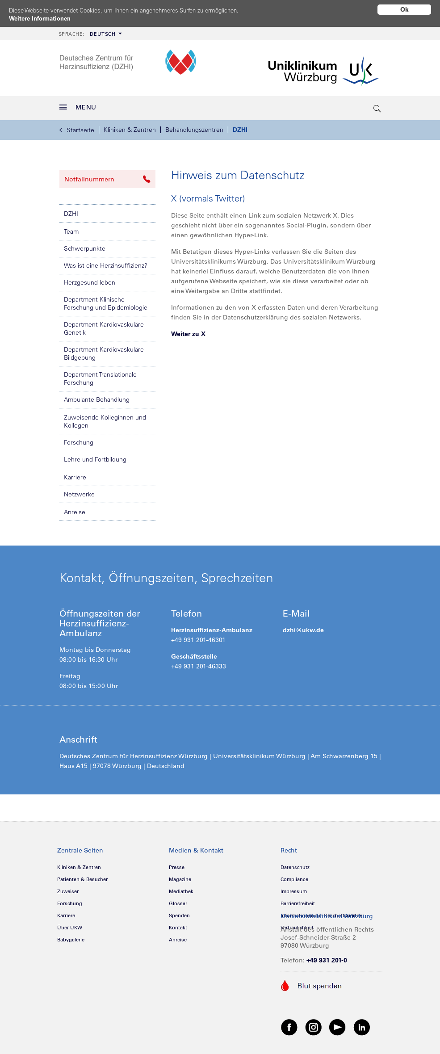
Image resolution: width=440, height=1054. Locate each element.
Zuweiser (68, 888)
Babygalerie (70, 936)
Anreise (74, 509)
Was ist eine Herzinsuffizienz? (105, 262)
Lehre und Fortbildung (95, 456)
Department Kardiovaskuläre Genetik (104, 325)
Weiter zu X (188, 331)
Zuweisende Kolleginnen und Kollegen (105, 418)
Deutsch (87, 31)
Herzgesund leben (89, 279)
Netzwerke (79, 491)
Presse (176, 864)
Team (71, 228)
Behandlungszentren (194, 126)
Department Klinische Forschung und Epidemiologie (105, 300)
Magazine (180, 876)
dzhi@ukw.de (303, 627)
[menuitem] (89, 30)
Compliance (294, 876)
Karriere (75, 474)
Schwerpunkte (84, 245)
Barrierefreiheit (298, 900)
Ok (404, 9)
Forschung (78, 439)
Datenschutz (295, 864)
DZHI (240, 126)
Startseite (76, 127)
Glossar (178, 900)
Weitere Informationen (42, 18)
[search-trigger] (378, 105)
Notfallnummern (107, 176)
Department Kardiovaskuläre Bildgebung (104, 350)
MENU (78, 104)
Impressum (294, 888)
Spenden (179, 912)
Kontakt (178, 924)
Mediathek (181, 888)
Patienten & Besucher (82, 876)
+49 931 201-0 (326, 957)
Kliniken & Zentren (130, 126)
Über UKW (69, 924)
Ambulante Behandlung (97, 396)
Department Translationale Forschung (100, 375)
